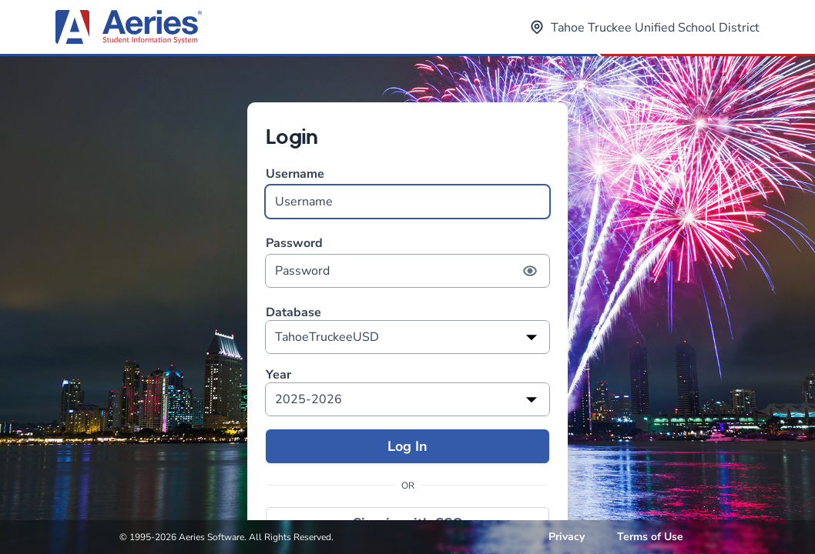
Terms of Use (650, 536)
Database (293, 313)
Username (407, 192)
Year (278, 375)
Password (407, 261)
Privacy (566, 536)
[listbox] (407, 337)
